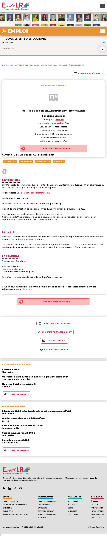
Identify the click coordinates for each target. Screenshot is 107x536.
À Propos (95, 501)
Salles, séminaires (47, 514)
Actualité (75, 496)
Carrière (7, 508)
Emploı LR (97, 496)
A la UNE (42, 518)
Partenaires (97, 508)
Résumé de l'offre (53, 85)
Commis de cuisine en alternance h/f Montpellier (59, 65)
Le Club (95, 504)
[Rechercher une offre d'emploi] (102, 48)
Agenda (71, 504)
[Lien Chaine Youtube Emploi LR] (20, 488)
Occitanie (73, 514)
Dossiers (42, 508)
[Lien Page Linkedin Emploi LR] (9, 488)
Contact (95, 518)
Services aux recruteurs (15, 514)
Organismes (44, 504)
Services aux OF (46, 511)
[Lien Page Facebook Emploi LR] (15, 488)
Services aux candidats (15, 504)
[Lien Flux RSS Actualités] (4, 488)
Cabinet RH (8, 511)
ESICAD (28, 289)
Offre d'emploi (10, 501)
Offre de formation (48, 501)
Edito (70, 508)
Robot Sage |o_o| (96, 527)
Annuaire (72, 511)
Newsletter (97, 511)
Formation (45, 496)
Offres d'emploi (23, 65)
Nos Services (97, 514)
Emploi (9, 65)
